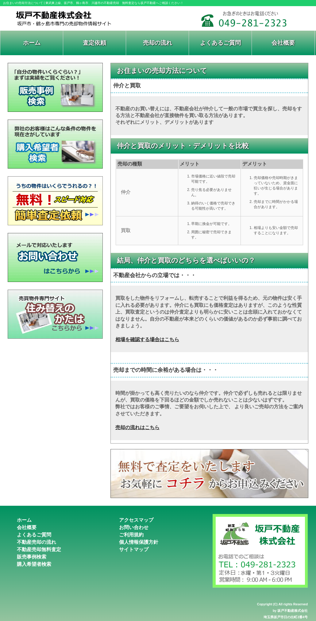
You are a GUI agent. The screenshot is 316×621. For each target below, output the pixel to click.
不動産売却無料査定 (39, 549)
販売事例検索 (31, 556)
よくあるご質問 (220, 43)
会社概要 (283, 43)
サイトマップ (133, 549)
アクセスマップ (136, 520)
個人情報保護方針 (138, 542)
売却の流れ (157, 43)
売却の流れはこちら (137, 427)
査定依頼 (94, 43)
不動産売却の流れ (36, 542)
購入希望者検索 (34, 564)
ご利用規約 (131, 534)
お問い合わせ (133, 527)
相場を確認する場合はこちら (147, 339)
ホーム (31, 43)
